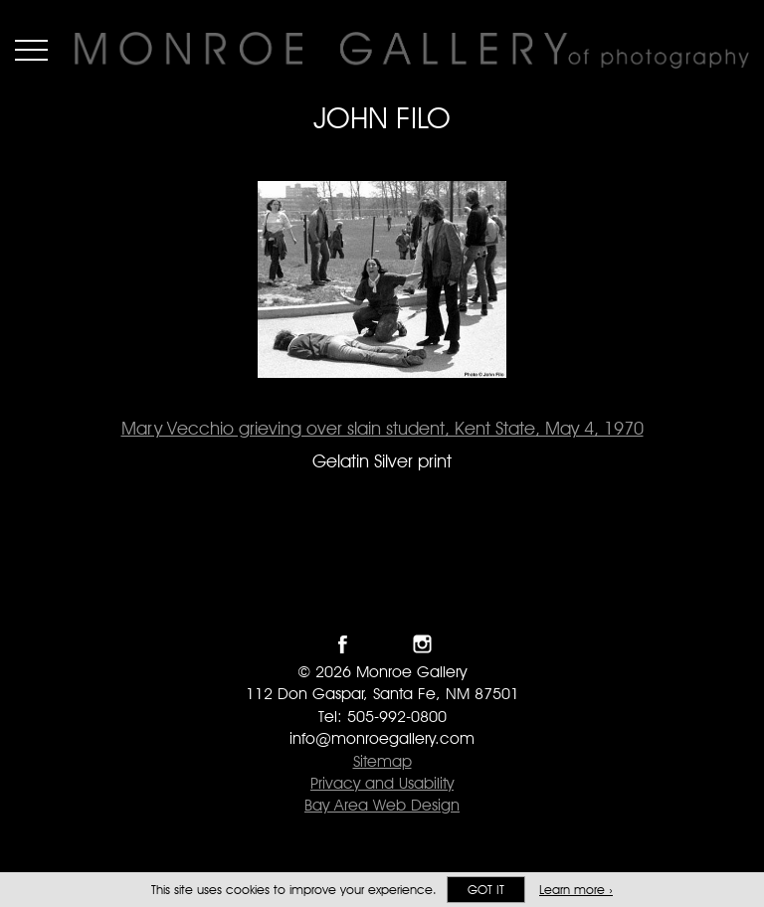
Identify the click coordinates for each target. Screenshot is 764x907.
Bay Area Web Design (382, 805)
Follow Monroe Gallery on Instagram (422, 644)
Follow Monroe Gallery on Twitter (382, 644)
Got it (486, 889)
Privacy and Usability (382, 783)
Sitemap (382, 761)
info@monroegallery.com (382, 738)
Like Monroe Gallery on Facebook (342, 644)
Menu (31, 50)
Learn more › (576, 889)
